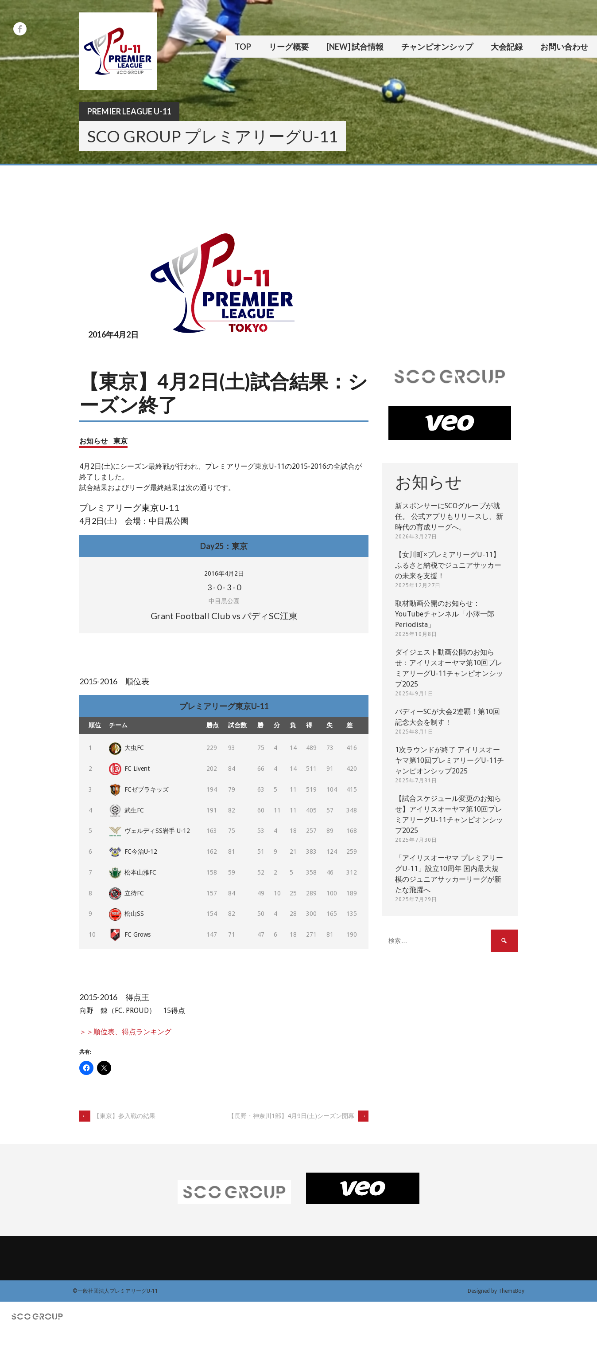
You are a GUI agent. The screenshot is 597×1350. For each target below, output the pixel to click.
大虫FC (126, 747)
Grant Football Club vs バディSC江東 (224, 615)
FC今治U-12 (133, 851)
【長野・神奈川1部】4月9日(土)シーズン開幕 (298, 1115)
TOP (243, 46)
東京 (120, 440)
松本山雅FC (132, 872)
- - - (224, 587)
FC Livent (129, 768)
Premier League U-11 (129, 111)
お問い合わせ (564, 46)
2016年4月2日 (224, 573)
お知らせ (93, 440)
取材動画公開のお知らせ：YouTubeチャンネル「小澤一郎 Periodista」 (444, 614)
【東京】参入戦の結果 (117, 1115)
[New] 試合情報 (355, 46)
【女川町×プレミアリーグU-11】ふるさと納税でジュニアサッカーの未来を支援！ (448, 565)
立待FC (126, 893)
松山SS (126, 913)
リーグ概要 (289, 46)
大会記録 (507, 46)
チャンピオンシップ (437, 46)
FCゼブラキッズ (139, 789)
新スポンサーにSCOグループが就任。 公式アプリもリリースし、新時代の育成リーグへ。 (449, 516)
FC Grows (130, 934)
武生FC (126, 810)
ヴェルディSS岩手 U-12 (149, 830)
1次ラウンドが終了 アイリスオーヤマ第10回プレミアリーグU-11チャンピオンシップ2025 (449, 760)
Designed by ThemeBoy (496, 1291)
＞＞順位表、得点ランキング (125, 1032)
